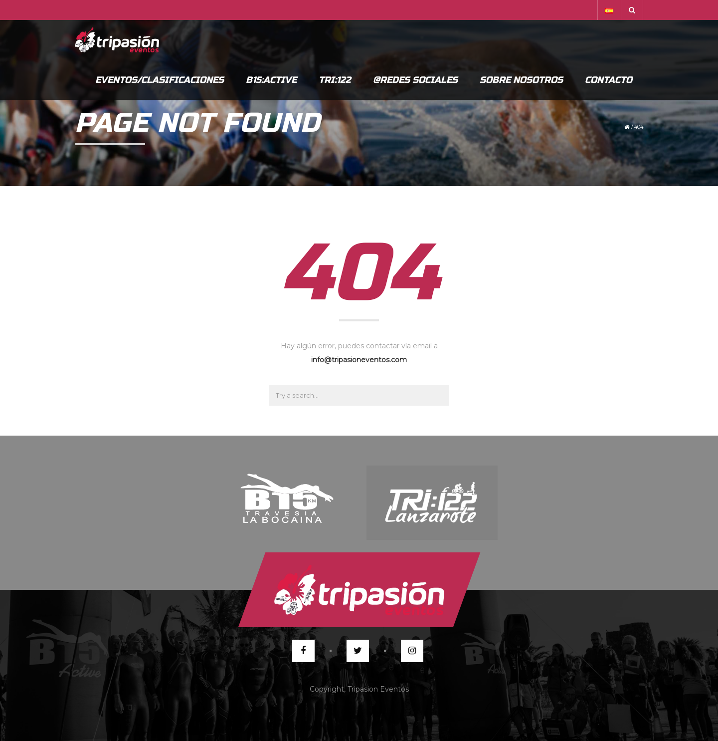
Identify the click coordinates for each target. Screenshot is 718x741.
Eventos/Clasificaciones (159, 79)
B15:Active (271, 79)
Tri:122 (335, 79)
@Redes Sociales (415, 79)
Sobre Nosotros (521, 79)
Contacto (608, 79)
